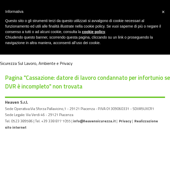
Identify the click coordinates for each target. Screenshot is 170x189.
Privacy (125, 121)
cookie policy (93, 32)
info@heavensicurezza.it (94, 121)
